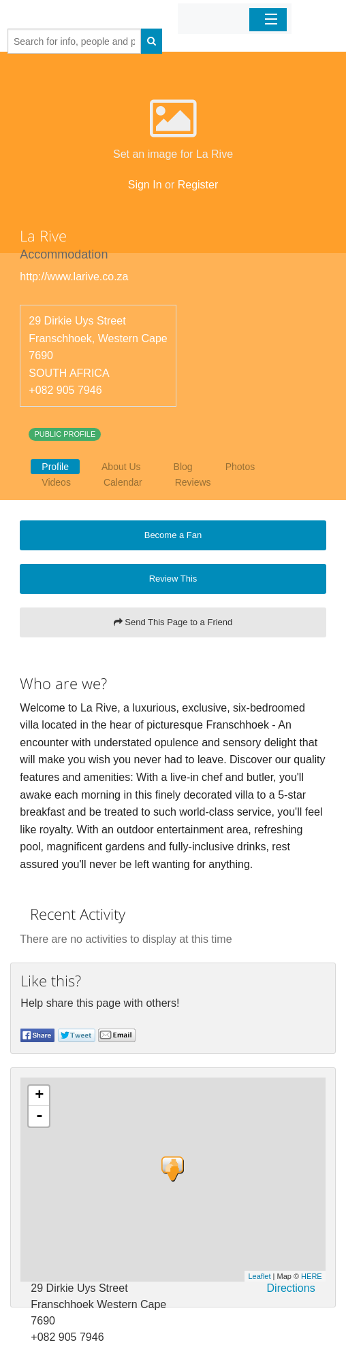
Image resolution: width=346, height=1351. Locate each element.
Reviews (193, 482)
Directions (291, 1288)
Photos (240, 466)
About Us (121, 466)
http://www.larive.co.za (74, 276)
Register (198, 184)
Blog (183, 466)
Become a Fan (173, 535)
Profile (55, 466)
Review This (173, 578)
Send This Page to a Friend (173, 622)
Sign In (145, 184)
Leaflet (259, 1276)
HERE (311, 1276)
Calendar (123, 482)
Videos (56, 482)
